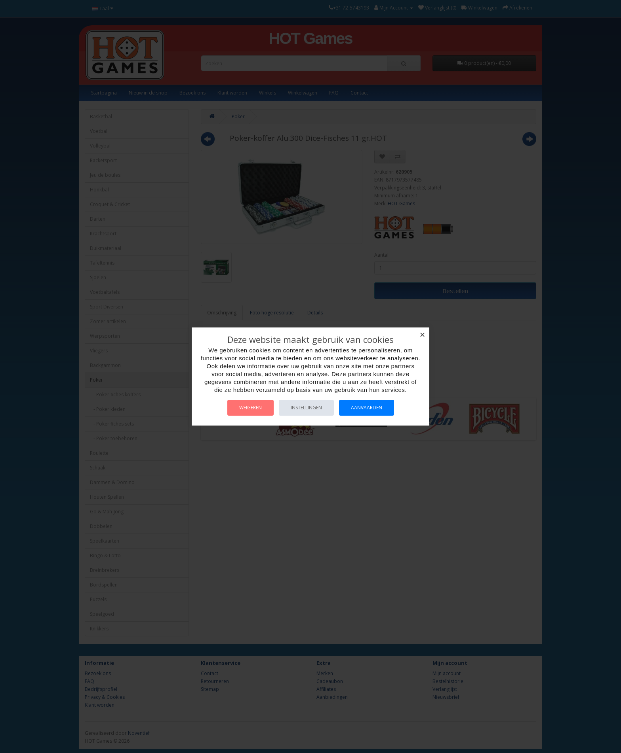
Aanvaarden (366, 407)
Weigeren (250, 407)
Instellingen (306, 407)
